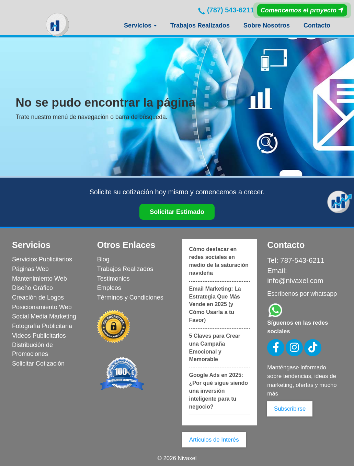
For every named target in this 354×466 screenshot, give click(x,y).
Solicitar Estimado (177, 211)
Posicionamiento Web (42, 307)
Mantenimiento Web (39, 278)
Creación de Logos (38, 297)
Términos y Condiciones (130, 297)
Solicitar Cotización (38, 363)
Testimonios (113, 278)
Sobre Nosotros (266, 25)
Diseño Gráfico (32, 287)
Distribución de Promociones (32, 349)
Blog (103, 259)
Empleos (109, 287)
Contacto (317, 25)
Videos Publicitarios (39, 335)
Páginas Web (30, 268)
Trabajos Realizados (200, 25)
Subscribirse (290, 408)
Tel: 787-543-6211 (295, 260)
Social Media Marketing (44, 316)
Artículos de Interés (214, 439)
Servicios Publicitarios (42, 259)
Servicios (140, 25)
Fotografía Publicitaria (42, 326)
